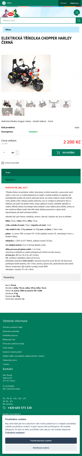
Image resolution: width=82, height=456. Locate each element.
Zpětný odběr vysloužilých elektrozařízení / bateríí (23, 356)
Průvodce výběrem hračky (13, 343)
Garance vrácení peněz (12, 352)
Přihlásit (63, 3)
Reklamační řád (9, 339)
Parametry (10, 179)
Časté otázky (8, 347)
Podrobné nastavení (15, 432)
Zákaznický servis (10, 360)
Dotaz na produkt (12, 163)
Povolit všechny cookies (41, 441)
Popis (7, 172)
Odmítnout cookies (41, 448)
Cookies (6, 364)
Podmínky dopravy (10, 335)
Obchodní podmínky (11, 331)
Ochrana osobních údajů (12, 327)
